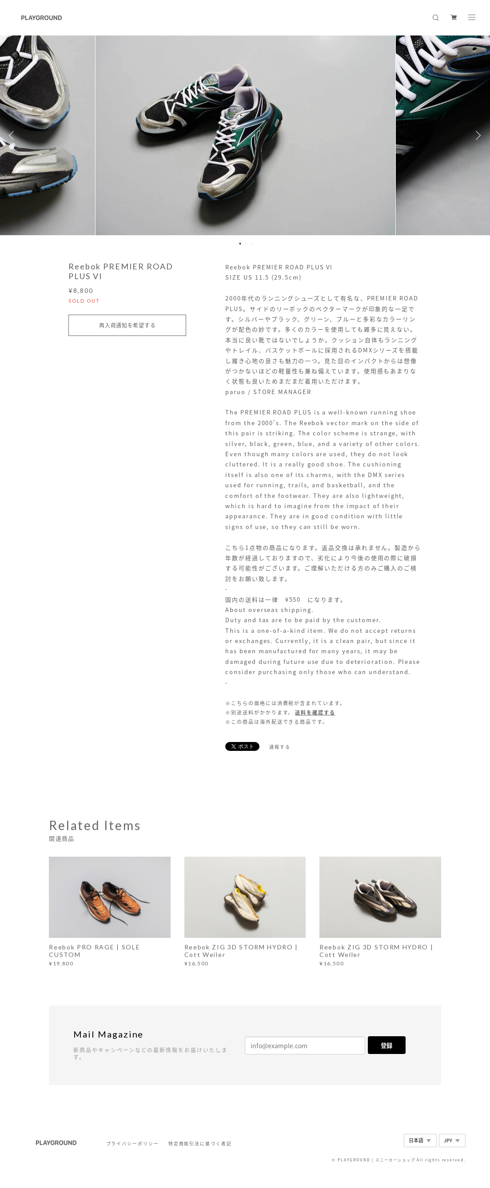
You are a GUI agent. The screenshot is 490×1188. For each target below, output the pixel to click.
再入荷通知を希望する (127, 325)
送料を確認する (315, 712)
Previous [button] (13, 135)
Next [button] (476, 135)
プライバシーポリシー (132, 1143)
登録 (386, 1045)
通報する (280, 746)
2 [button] (246, 244)
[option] (245, 135)
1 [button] (240, 244)
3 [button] (251, 244)
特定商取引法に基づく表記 (200, 1143)
